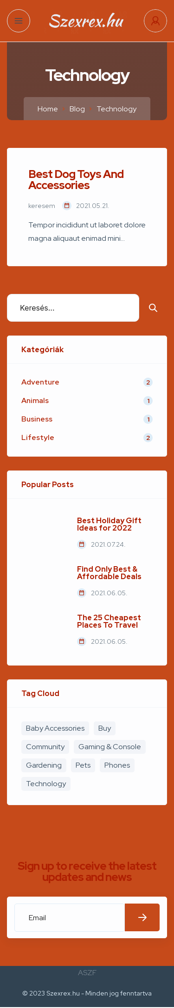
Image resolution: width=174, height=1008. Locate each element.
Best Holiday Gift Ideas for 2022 (109, 524)
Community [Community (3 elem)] (45, 746)
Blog (77, 109)
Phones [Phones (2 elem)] (117, 765)
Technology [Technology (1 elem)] (46, 783)
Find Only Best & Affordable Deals (109, 573)
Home (48, 109)
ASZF (87, 972)
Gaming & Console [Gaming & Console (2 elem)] (109, 746)
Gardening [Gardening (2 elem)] (44, 765)
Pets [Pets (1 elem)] (83, 765)
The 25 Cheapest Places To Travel (109, 621)
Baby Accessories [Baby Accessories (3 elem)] (55, 728)
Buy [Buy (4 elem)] (104, 728)
